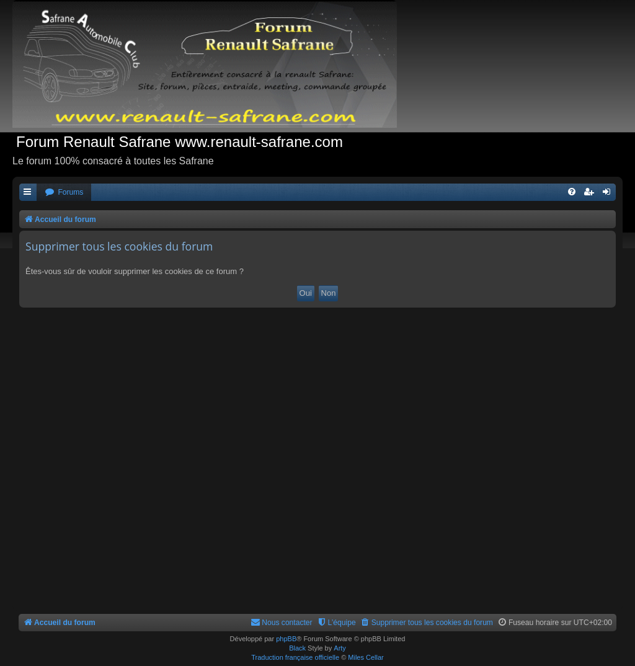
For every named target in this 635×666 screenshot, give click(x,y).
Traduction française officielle (295, 657)
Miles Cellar (365, 657)
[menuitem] (64, 192)
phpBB (286, 638)
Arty (340, 648)
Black (297, 648)
